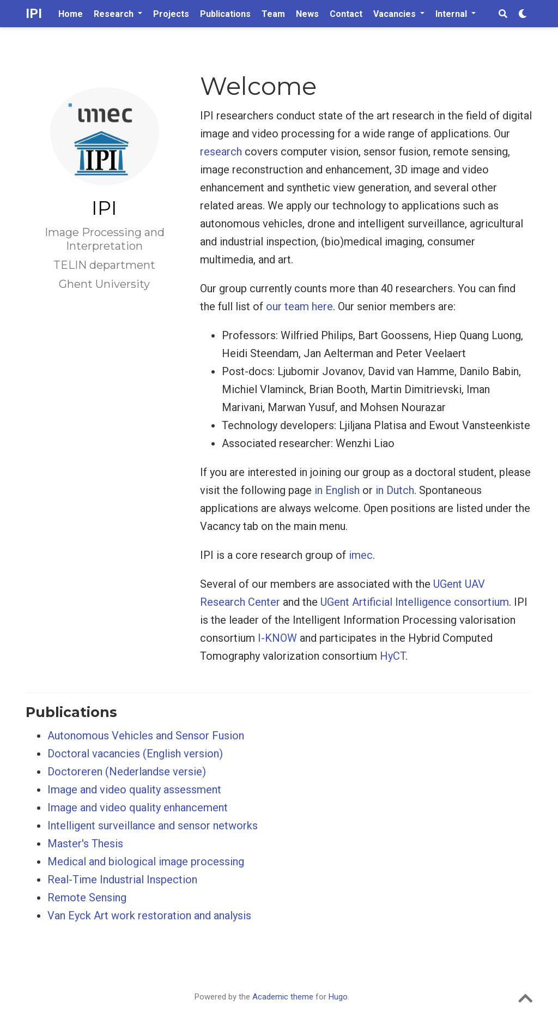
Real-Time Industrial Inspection (122, 879)
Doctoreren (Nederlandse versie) (126, 771)
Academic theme (282, 997)
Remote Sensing (86, 897)
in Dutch (394, 490)
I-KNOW (277, 638)
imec (361, 555)
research (221, 151)
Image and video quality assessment (134, 789)
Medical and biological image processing (145, 861)
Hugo (338, 997)
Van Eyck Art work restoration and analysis (149, 915)
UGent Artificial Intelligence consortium (414, 602)
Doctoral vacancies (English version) (135, 753)
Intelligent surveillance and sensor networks (152, 825)
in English (337, 490)
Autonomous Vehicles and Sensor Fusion (145, 735)
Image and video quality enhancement (137, 807)
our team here (299, 306)
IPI (34, 13)
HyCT (392, 655)
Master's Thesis (85, 843)
